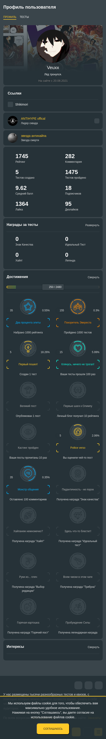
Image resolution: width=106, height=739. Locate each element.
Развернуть (92, 225)
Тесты (24, 17)
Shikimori (21, 104)
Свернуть (93, 277)
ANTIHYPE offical (33, 121)
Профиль (9, 17)
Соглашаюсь (53, 728)
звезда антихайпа (33, 136)
